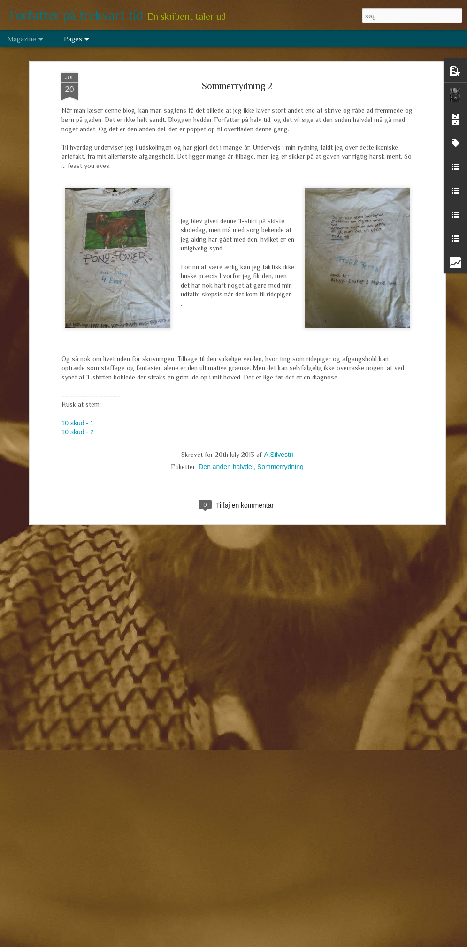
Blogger (272, 942)
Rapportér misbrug (304, 942)
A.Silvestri (278, 386)
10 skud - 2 (77, 363)
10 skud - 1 (77, 354)
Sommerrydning (280, 398)
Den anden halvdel (226, 398)
